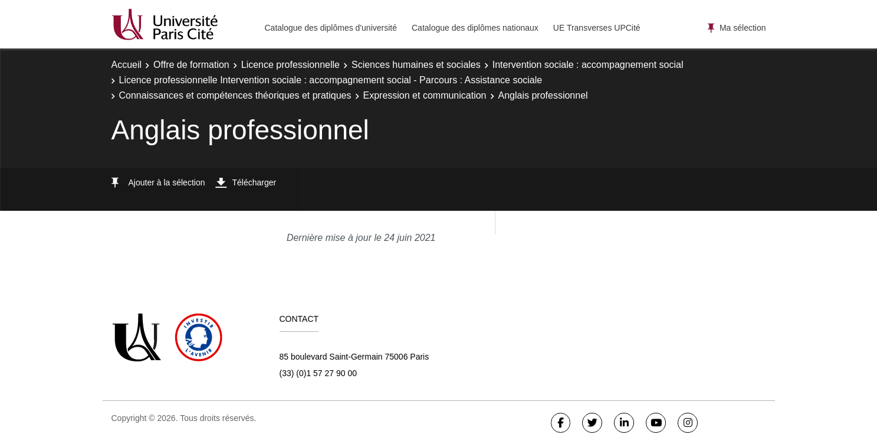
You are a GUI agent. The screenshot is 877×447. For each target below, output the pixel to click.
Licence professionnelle (290, 65)
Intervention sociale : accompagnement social (588, 65)
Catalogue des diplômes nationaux (475, 27)
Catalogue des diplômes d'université (331, 27)
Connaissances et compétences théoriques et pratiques (235, 95)
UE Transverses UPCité (596, 27)
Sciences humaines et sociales (416, 65)
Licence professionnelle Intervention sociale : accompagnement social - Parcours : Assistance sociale (331, 80)
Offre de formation (191, 65)
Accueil (126, 65)
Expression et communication (425, 95)
